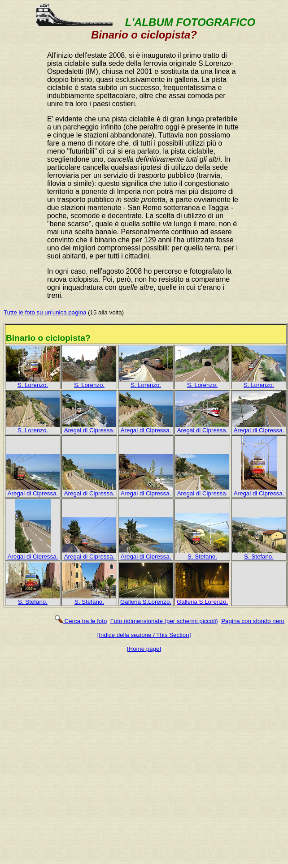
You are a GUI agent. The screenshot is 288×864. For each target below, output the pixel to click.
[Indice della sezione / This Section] (144, 635)
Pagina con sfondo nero (252, 621)
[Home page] (144, 648)
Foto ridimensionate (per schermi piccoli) (164, 621)
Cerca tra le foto (80, 621)
